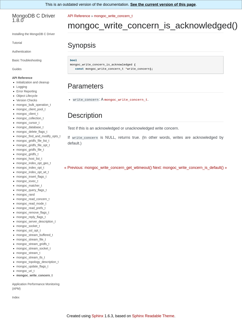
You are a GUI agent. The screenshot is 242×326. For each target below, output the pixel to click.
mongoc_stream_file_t (31, 239)
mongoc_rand (25, 194)
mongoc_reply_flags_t (31, 217)
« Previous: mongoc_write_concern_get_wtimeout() (108, 167)
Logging (21, 87)
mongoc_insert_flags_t (31, 176)
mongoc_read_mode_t (31, 203)
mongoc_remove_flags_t (32, 212)
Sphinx (97, 316)
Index (15, 297)
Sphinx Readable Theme (153, 316)
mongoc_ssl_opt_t (28, 230)
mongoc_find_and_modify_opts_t (38, 136)
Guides (17, 69)
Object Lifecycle (27, 95)
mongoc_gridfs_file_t (30, 149)
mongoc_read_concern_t (33, 199)
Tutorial (17, 42)
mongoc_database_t (30, 127)
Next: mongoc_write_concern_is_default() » (190, 167)
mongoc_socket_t (28, 226)
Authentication (21, 51)
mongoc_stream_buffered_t (34, 235)
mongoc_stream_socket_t (33, 248)
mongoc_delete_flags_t (31, 131)
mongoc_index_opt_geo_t (33, 163)
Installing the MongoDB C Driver (33, 34)
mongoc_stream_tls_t (30, 257)
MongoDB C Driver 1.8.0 (33, 18)
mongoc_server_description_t (36, 221)
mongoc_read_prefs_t (30, 208)
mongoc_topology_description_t (37, 262)
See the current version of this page (163, 4)
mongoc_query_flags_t (31, 190)
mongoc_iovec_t (27, 181)
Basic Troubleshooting (27, 60)
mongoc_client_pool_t (30, 109)
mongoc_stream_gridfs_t (32, 244)
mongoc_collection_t (30, 118)
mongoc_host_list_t (29, 158)
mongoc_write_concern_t (113, 16)
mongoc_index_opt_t (30, 167)
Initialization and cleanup (32, 82)
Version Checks (26, 100)
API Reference (79, 16)
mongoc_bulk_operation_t (33, 104)
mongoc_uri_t (25, 271)
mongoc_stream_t (28, 253)
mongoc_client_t (27, 113)
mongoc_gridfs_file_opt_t (33, 145)
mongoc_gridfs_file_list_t (32, 140)
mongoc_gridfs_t (27, 154)
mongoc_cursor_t (28, 122)
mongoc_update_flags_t (32, 266)
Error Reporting (26, 91)
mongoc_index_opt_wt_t (32, 172)
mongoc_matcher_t (29, 185)
